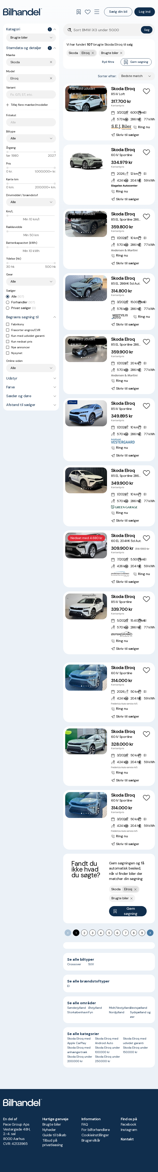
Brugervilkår (90, 1140)
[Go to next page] (150, 932)
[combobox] (33, 62)
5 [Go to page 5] (109, 933)
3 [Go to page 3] (92, 933)
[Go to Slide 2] (83, 106)
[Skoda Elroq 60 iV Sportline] (109, 175)
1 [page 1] (76, 933)
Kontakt (127, 1139)
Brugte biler (51, 1124)
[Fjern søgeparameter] (121, 52)
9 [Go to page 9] (142, 933)
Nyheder (49, 1129)
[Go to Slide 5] (90, 106)
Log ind (144, 11)
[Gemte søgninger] (78, 12)
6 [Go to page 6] (117, 933)
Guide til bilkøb (54, 1135)
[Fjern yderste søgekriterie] (93, 52)
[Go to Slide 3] (86, 106)
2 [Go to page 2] (84, 933)
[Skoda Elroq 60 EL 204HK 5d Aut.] (109, 558)
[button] (86, 99)
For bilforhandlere (95, 1129)
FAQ (84, 1124)
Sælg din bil (118, 11)
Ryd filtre (108, 62)
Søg (146, 30)
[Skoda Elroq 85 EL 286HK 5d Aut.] (109, 301)
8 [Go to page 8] (134, 933)
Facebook (128, 1124)
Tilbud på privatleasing (52, 1142)
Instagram (129, 1129)
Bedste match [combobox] (132, 76)
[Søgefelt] (106, 30)
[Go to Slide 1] (81, 106)
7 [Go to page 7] (125, 933)
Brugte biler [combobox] (19, 37)
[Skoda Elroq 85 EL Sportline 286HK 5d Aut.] (109, 239)
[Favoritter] (87, 12)
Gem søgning (136, 62)
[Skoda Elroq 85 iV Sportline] (109, 429)
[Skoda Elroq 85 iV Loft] (109, 112)
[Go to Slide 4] (88, 106)
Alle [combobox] (13, 138)
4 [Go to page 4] (101, 933)
